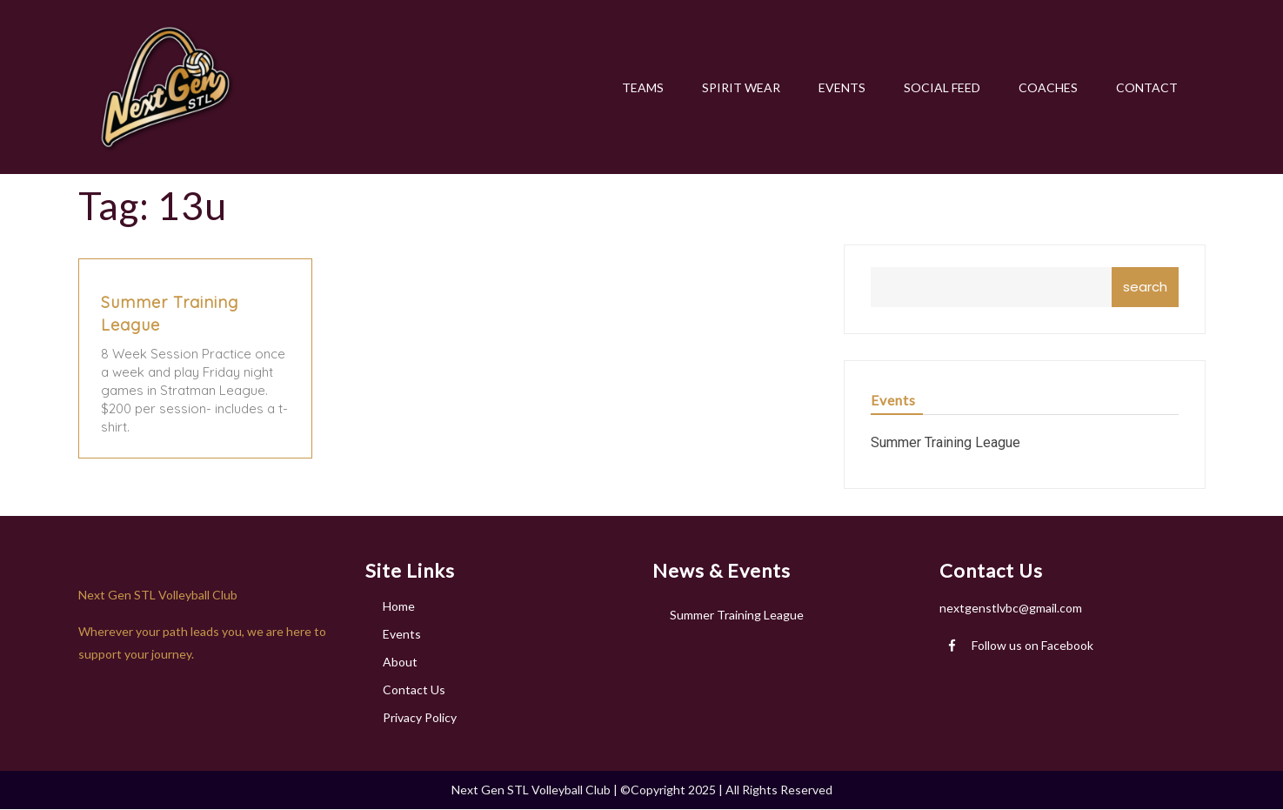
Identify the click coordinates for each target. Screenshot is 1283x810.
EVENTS (842, 87)
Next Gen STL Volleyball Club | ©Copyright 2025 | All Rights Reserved (641, 789)
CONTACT (1147, 87)
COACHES (1048, 87)
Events (402, 633)
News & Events (721, 570)
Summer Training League (945, 442)
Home (399, 606)
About (400, 661)
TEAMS (643, 87)
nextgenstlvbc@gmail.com (1010, 607)
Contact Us (414, 689)
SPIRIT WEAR (741, 87)
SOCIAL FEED (942, 87)
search (1145, 287)
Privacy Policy (420, 717)
